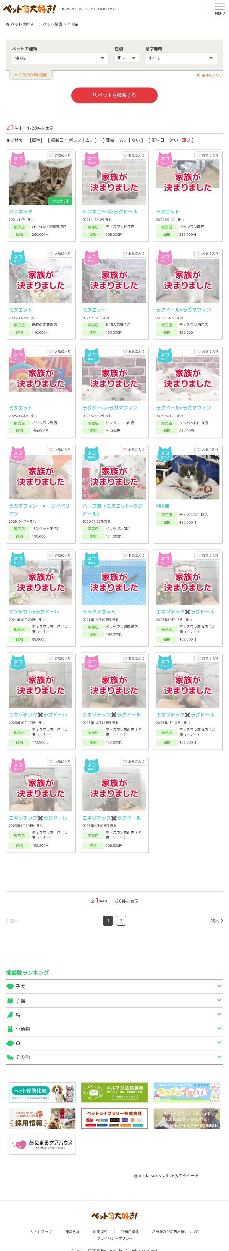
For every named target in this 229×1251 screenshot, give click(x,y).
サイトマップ (41, 1226)
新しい (75, 139)
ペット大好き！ (24, 24)
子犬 (20, 981)
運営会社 (72, 1226)
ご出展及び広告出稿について (175, 1226)
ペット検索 (52, 24)
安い (123, 139)
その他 (23, 1052)
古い (89, 139)
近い (174, 139)
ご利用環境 (130, 1226)
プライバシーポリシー (115, 1233)
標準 (36, 139)
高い (135, 139)
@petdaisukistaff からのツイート (166, 1170)
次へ (215, 915)
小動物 (23, 1023)
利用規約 (100, 1226)
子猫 (20, 995)
